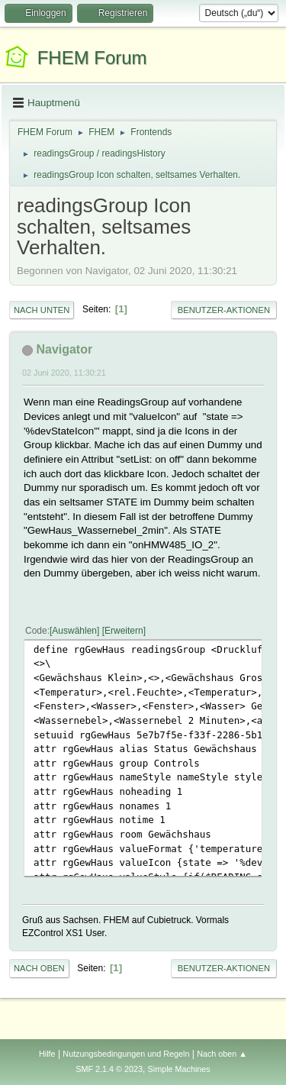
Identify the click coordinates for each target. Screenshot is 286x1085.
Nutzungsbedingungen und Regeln (126, 1053)
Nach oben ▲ (222, 1053)
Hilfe (47, 1053)
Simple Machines (179, 1069)
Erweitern (123, 630)
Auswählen (74, 630)
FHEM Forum (92, 57)
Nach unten (41, 310)
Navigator (64, 349)
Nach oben (39, 968)
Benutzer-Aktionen (224, 310)
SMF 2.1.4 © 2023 (109, 1069)
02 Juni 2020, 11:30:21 (64, 372)
